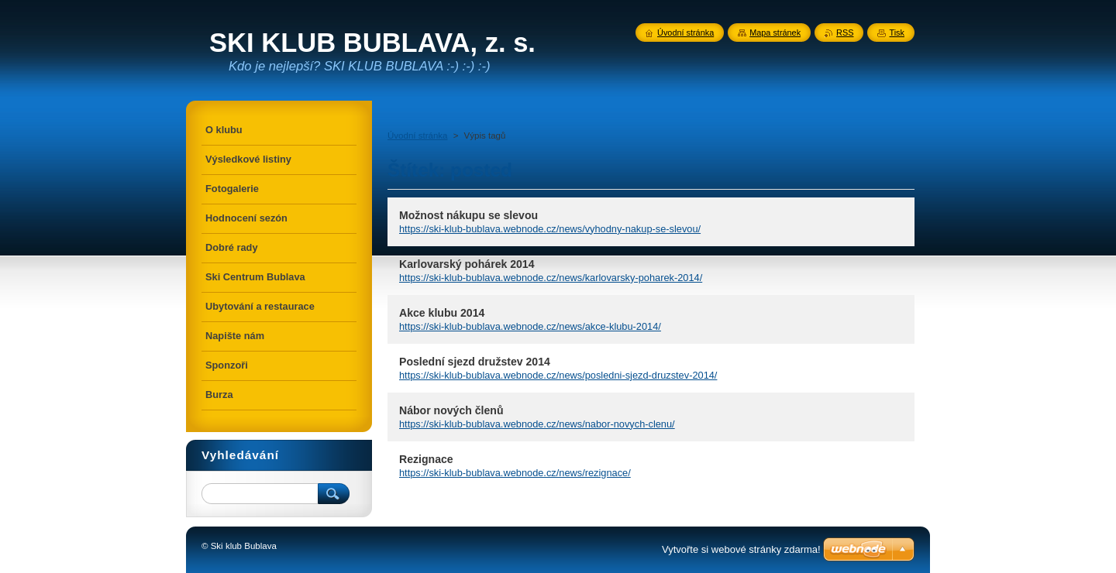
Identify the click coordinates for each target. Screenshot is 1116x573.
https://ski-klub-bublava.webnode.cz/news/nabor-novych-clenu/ (537, 424)
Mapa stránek (775, 32)
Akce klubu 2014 (441, 313)
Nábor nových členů (451, 410)
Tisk (896, 32)
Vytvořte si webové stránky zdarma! (741, 549)
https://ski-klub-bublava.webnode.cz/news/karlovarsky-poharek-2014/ (550, 277)
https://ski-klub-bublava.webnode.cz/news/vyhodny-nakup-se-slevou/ (550, 229)
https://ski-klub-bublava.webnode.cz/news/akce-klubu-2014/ (530, 326)
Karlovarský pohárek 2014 (467, 264)
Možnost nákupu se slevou (468, 215)
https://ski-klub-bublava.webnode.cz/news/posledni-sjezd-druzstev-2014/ (558, 375)
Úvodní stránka (417, 135)
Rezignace (426, 459)
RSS (844, 32)
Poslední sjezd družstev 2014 (474, 361)
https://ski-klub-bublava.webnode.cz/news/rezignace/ (515, 473)
